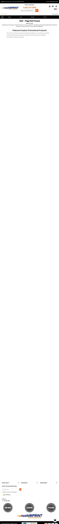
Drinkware (32, 17)
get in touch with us (47, 25)
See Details (22, 1)
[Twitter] (5, 501)
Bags (21, 17)
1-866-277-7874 (29, 8)
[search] (28, 10)
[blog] (6, 501)
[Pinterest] (8, 501)
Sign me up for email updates (10, 492)
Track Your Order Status (52, 1)
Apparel (9, 17)
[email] (10, 489)
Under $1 (45, 17)
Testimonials (55, 14)
